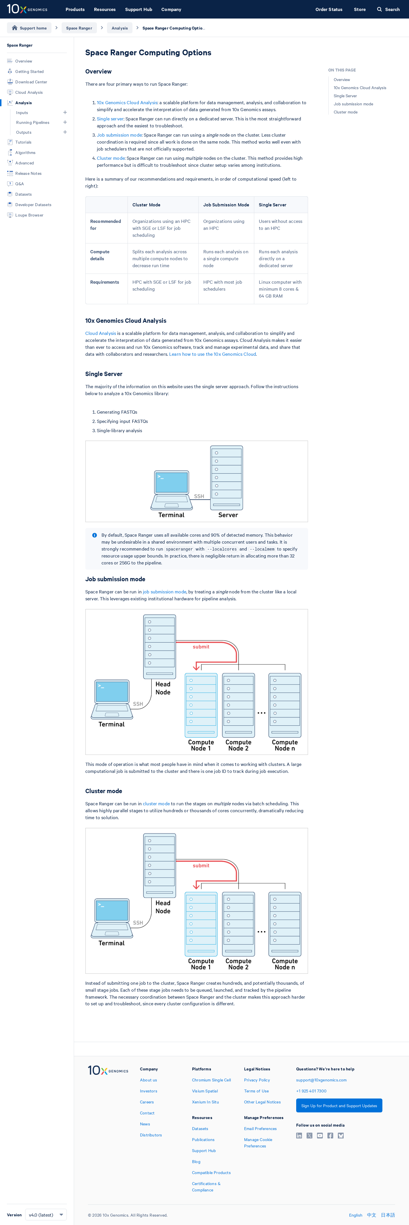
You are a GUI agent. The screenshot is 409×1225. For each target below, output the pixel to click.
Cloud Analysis (100, 333)
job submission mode (164, 591)
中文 (371, 1215)
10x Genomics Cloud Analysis (127, 102)
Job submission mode (119, 134)
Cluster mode (111, 158)
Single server (110, 118)
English (355, 1215)
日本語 (388, 1215)
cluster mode (156, 803)
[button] (65, 112)
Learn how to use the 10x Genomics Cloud (212, 354)
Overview (342, 79)
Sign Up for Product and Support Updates (339, 1105)
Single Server (345, 95)
